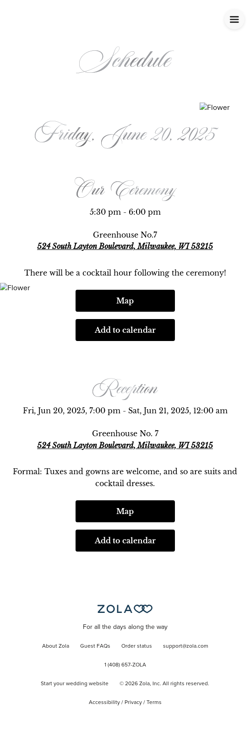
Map (125, 300)
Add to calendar (125, 330)
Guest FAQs (95, 646)
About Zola (55, 646)
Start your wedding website (75, 684)
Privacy (133, 702)
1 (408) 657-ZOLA (125, 665)
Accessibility (104, 702)
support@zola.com (185, 646)
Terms (154, 702)
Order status (136, 646)
